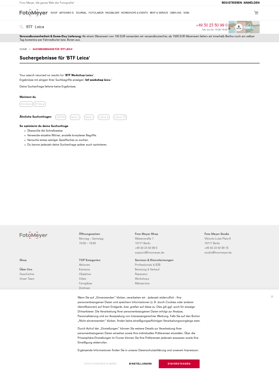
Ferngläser (85, 283)
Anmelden (252, 3)
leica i (89, 117)
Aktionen (84, 265)
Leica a (103, 117)
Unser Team (27, 279)
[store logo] (34, 12)
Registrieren (232, 3)
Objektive (85, 274)
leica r (75, 117)
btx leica (26, 104)
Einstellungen (140, 364)
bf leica (39, 104)
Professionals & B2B (148, 265)
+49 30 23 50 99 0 (211, 25)
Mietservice (142, 283)
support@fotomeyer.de (149, 252)
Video (82, 279)
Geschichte (27, 274)
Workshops (142, 279)
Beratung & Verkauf (147, 269)
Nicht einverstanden (100, 364)
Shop (23, 260)
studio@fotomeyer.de (218, 252)
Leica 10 (120, 117)
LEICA (61, 117)
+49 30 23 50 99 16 (216, 248)
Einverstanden (179, 364)
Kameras (84, 269)
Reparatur (141, 274)
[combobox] (107, 27)
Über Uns (26, 269)
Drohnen (84, 288)
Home (23, 49)
